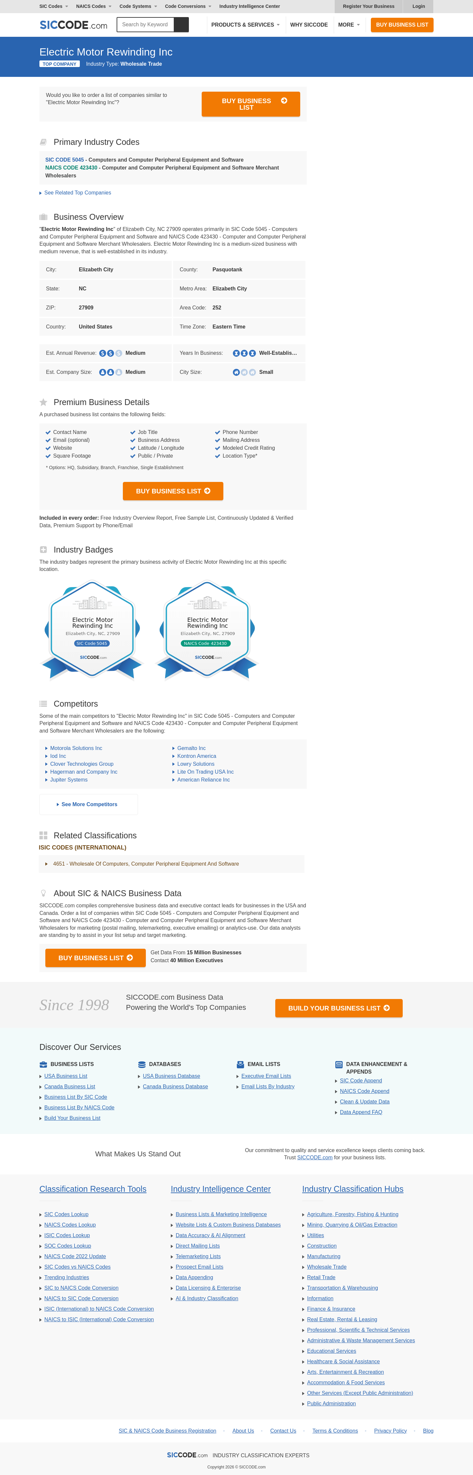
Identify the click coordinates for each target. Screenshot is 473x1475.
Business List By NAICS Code (79, 1107)
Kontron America (196, 756)
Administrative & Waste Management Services (361, 1340)
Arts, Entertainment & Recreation (345, 1372)
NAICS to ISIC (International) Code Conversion (99, 1319)
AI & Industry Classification (207, 1298)
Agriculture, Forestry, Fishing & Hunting (352, 1214)
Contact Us (283, 1431)
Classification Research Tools (92, 1188)
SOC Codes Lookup (67, 1246)
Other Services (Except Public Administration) (360, 1393)
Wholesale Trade (327, 1267)
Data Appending (194, 1277)
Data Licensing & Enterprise (208, 1288)
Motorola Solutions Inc (76, 748)
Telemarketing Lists (198, 1256)
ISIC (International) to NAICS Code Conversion (99, 1309)
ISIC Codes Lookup (67, 1235)
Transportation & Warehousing (342, 1288)
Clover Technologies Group (82, 764)
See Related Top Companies (77, 192)
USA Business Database (171, 1076)
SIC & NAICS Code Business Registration (167, 1431)
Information (320, 1298)
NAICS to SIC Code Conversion (81, 1298)
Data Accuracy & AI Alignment (210, 1235)
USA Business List (65, 1076)
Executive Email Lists (266, 1076)
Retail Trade (321, 1277)
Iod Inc (58, 756)
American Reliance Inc (203, 780)
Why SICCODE (309, 25)
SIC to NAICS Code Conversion (81, 1288)
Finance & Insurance (331, 1309)
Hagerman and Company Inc (84, 772)
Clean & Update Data (365, 1101)
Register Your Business (368, 6)
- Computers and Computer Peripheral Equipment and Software (144, 160)
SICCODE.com (315, 1157)
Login (419, 6)
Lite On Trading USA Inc (205, 772)
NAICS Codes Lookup (70, 1225)
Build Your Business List (339, 1008)
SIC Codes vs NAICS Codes (77, 1267)
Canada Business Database (175, 1086)
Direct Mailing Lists (198, 1246)
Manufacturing (323, 1256)
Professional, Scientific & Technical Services (358, 1330)
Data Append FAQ (361, 1112)
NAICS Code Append (364, 1091)
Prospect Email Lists (199, 1267)
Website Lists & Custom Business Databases (228, 1225)
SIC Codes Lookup (66, 1214)
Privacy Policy (390, 1431)
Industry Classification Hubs (352, 1188)
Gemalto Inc (191, 748)
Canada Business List (69, 1086)
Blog (428, 1431)
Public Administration (331, 1403)
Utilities (315, 1235)
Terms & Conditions (335, 1431)
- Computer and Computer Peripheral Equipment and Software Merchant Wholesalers (162, 171)
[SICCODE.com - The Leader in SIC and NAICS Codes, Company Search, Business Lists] (80, 24)
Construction (322, 1246)
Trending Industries (66, 1277)
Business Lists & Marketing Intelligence (221, 1214)
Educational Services (331, 1351)
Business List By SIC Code (75, 1097)
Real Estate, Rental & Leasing (342, 1319)
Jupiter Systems (69, 780)
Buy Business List (402, 25)
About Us (243, 1431)
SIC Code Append (361, 1080)
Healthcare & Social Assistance (343, 1361)
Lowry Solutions (195, 764)
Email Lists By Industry (268, 1086)
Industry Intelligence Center (249, 6)
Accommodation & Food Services (346, 1382)
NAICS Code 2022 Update (75, 1256)
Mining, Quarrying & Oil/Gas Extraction (352, 1225)
